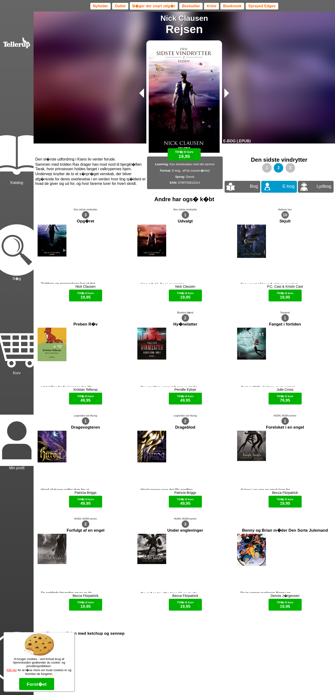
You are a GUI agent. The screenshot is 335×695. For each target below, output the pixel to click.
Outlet (120, 6)
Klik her (12, 670)
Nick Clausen (184, 18)
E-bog (289, 186)
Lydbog (324, 186)
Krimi (211, 6)
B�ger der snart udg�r (153, 6)
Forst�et (37, 684)
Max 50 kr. (172, 683)
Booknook (232, 6)
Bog (254, 186)
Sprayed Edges (262, 6)
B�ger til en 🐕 (192, 683)
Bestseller (191, 6)
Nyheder (100, 6)
